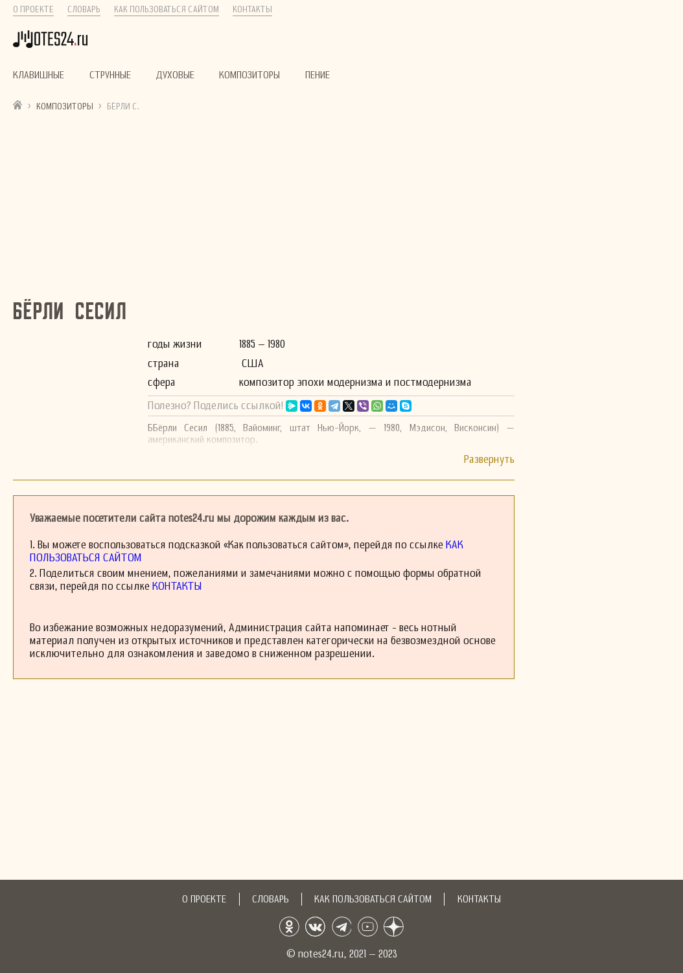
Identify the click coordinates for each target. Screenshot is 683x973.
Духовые (175, 75)
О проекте (33, 9)
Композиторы (249, 75)
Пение (317, 75)
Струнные (110, 75)
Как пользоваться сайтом (166, 9)
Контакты (252, 9)
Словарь (83, 9)
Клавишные (38, 75)
